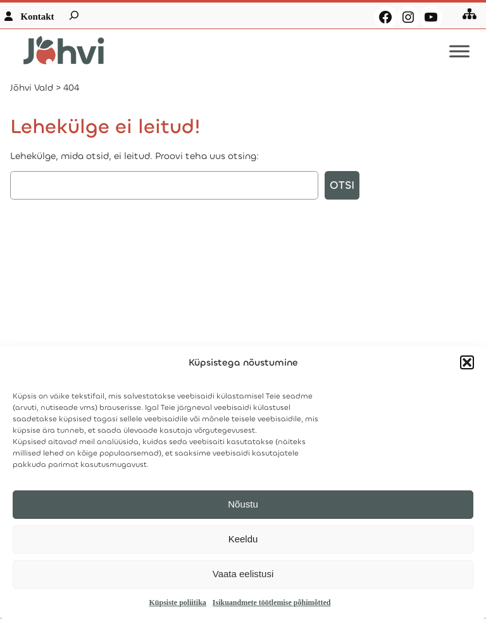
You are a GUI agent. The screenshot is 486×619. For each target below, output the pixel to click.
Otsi (342, 185)
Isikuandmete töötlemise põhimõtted (272, 602)
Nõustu (243, 504)
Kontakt (37, 16)
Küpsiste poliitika (177, 602)
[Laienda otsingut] (74, 15)
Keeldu (243, 538)
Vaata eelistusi (243, 573)
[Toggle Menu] (459, 52)
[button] (467, 362)
